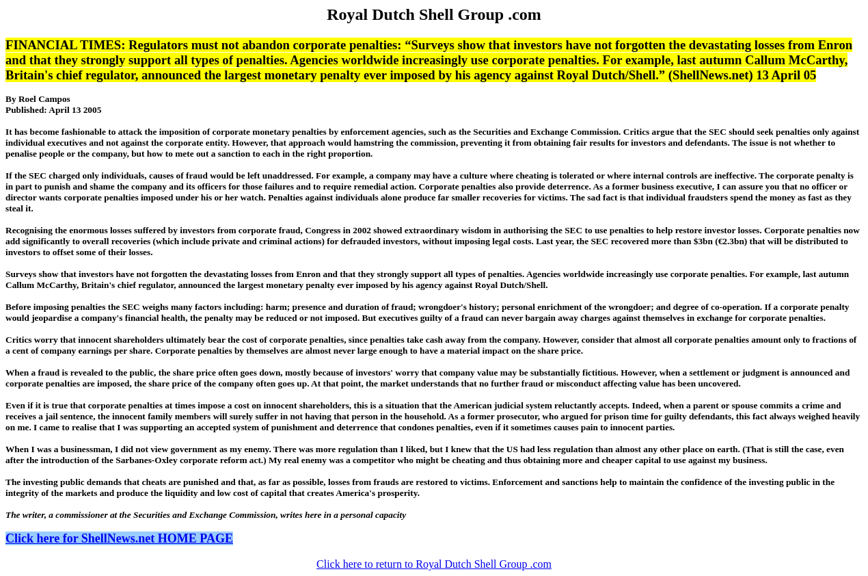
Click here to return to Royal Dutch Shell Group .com (434, 564)
